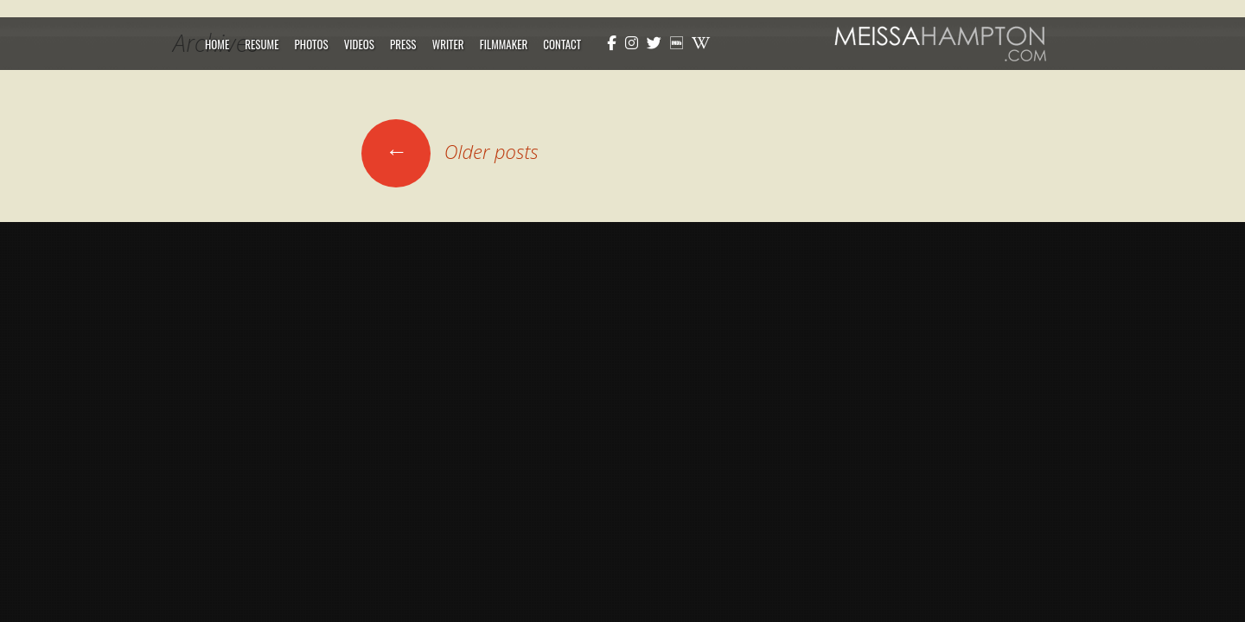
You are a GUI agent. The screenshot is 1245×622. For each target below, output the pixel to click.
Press (403, 44)
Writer (448, 44)
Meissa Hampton (940, 43)
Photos (312, 44)
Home (217, 44)
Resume (261, 44)
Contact (562, 44)
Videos (359, 44)
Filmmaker (504, 44)
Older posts (450, 151)
